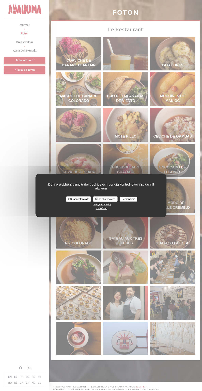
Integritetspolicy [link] (102, 204)
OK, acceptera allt (78, 199)
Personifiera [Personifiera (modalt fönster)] (128, 199)
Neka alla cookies (105, 199)
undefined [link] (101, 208)
